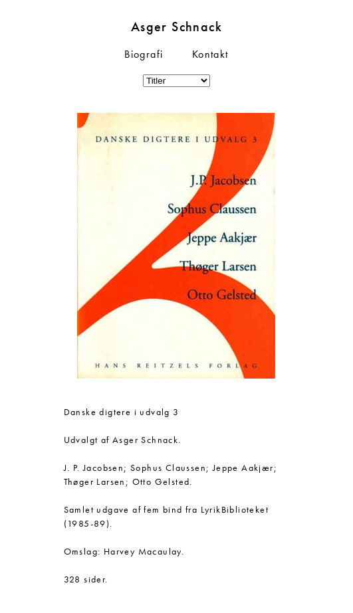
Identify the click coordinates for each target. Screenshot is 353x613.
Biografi (143, 54)
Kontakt (210, 54)
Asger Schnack (176, 26)
